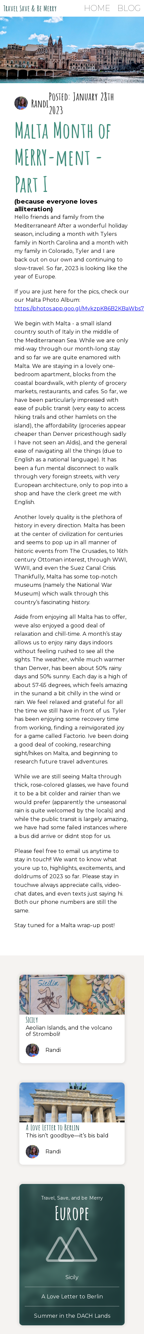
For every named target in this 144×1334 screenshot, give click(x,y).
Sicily (72, 1277)
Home (97, 8)
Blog (129, 8)
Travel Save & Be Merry (29, 8)
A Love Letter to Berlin (72, 1296)
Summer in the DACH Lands (72, 1316)
